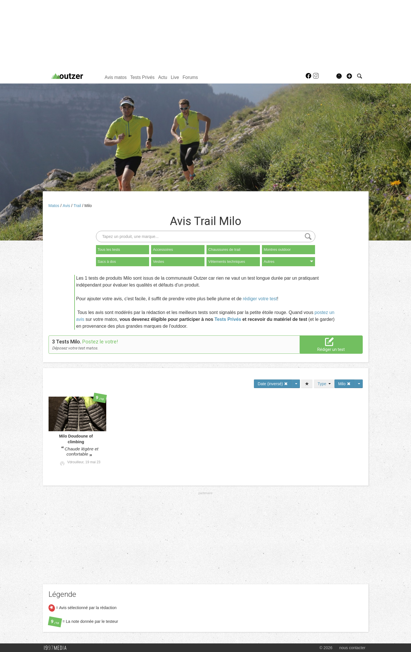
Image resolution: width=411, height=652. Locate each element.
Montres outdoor (277, 249)
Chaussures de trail (224, 249)
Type (324, 383)
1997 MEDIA (57, 648)
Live (175, 77)
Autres (288, 261)
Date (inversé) (273, 383)
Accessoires (163, 249)
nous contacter (352, 647)
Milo (88, 205)
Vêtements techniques (226, 261)
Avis (67, 205)
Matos (55, 205)
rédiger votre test (260, 298)
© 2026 (325, 647)
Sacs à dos (107, 261)
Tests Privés (142, 77)
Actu (162, 77)
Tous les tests (109, 249)
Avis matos (116, 77)
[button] (349, 76)
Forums (190, 77)
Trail (77, 205)
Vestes (158, 261)
